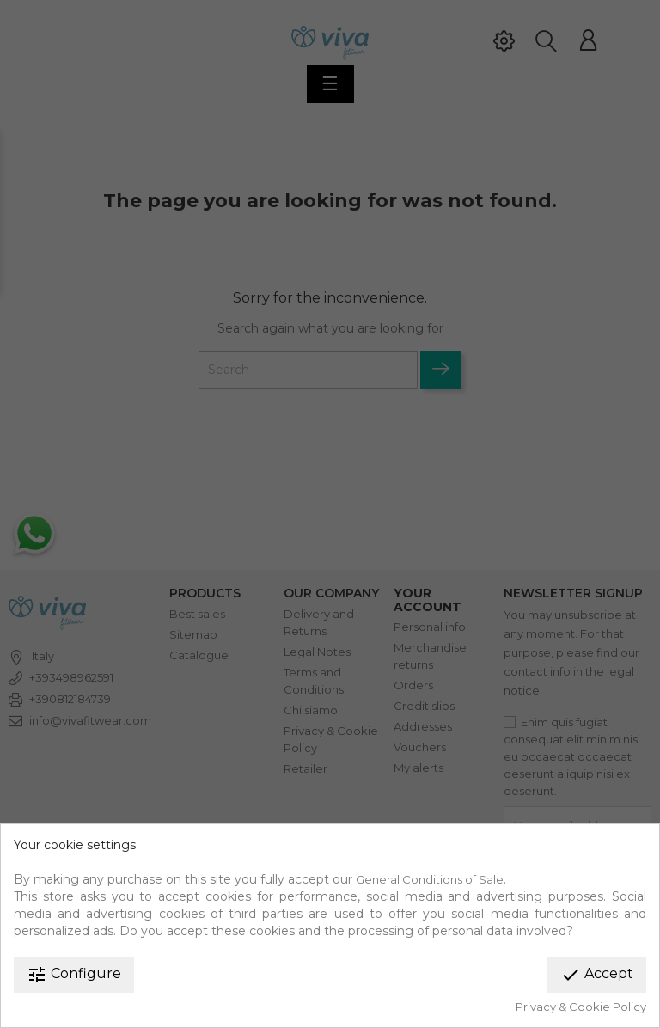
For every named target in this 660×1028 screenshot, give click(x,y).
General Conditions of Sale (430, 879)
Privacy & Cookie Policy (581, 1006)
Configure (74, 974)
